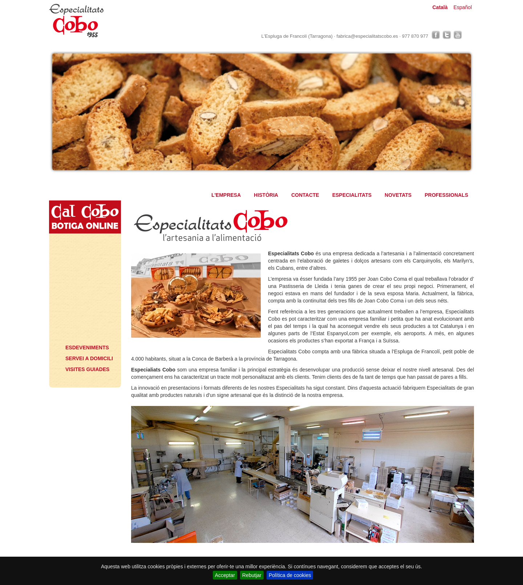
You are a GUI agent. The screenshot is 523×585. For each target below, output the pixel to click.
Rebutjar (252, 575)
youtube (457, 35)
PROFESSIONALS (446, 195)
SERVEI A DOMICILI (89, 358)
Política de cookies (290, 575)
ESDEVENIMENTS (87, 347)
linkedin (468, 35)
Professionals (83, 304)
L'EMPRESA (226, 195)
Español (462, 7)
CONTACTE (305, 195)
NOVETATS (398, 195)
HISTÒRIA (266, 195)
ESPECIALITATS (352, 195)
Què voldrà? (83, 329)
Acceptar (225, 575)
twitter (446, 35)
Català (439, 7)
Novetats (83, 282)
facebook (436, 35)
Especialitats (83, 260)
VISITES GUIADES (87, 369)
